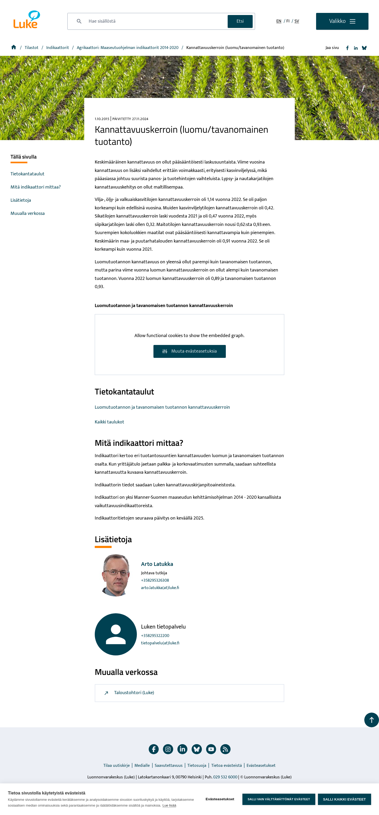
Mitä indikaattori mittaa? (36, 187)
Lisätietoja (21, 200)
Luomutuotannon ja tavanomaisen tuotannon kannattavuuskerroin (162, 407)
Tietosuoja (196, 765)
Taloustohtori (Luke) (129, 693)
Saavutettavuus (169, 765)
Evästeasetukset (261, 765)
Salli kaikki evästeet (344, 799)
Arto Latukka (157, 564)
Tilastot (32, 47)
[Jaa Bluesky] (364, 48)
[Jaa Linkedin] (356, 48)
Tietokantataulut (27, 174)
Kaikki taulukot (109, 422)
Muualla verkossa (28, 213)
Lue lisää (169, 805)
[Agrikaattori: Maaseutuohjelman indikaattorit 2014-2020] (128, 47)
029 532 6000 (225, 777)
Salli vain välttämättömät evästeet (279, 799)
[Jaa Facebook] (347, 48)
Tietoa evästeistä (226, 765)
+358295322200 (155, 635)
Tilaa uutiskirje (116, 765)
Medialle (142, 765)
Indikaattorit (58, 47)
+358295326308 (155, 580)
